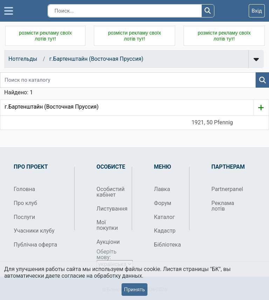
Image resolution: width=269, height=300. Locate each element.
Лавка (162, 189)
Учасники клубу (34, 230)
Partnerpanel (226, 189)
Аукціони (108, 242)
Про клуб (25, 203)
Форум (162, 203)
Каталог (164, 217)
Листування (111, 208)
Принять (134, 289)
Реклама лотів (223, 206)
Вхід (256, 11)
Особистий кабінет (111, 192)
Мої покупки (107, 225)
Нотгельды (22, 59)
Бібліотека (167, 244)
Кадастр (165, 230)
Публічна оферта (35, 244)
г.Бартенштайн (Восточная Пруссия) (96, 59)
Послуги (24, 217)
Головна (24, 189)
